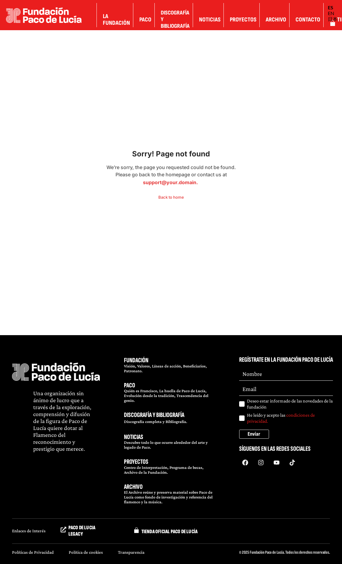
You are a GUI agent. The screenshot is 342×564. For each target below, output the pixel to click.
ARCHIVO (133, 487)
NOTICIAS (133, 437)
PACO (129, 385)
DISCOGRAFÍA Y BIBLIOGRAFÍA (154, 415)
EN (331, 13)
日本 (332, 19)
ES (330, 7)
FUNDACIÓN (136, 360)
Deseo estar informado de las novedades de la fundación (290, 403)
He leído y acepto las (281, 418)
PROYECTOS (136, 462)
